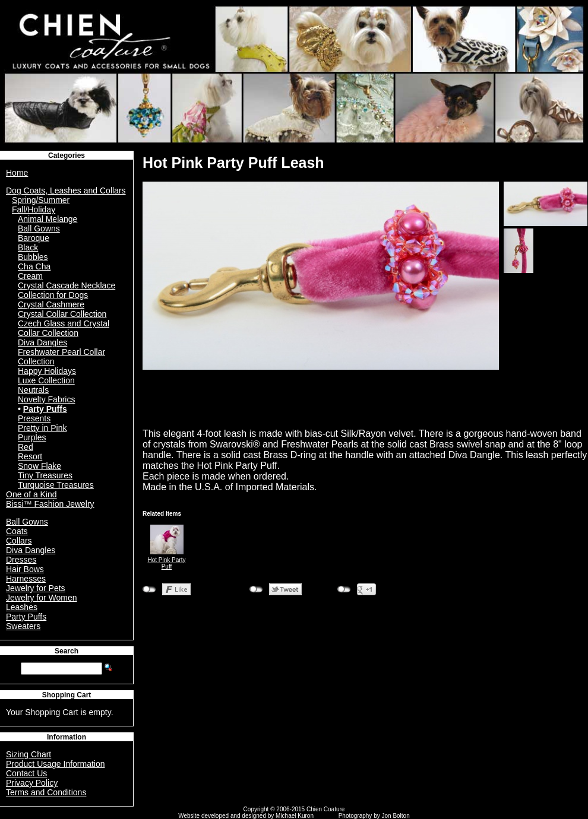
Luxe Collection (46, 380)
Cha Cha (34, 266)
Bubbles (33, 257)
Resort (30, 456)
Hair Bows (25, 569)
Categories (66, 155)
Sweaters (23, 626)
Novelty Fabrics (46, 399)
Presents (34, 418)
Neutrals (33, 390)
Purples (32, 437)
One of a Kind (31, 494)
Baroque (33, 238)
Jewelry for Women (41, 597)
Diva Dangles (42, 342)
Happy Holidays (47, 371)
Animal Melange (47, 219)
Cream (30, 276)
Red (25, 447)
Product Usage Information (55, 764)
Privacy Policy (32, 783)
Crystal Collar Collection (62, 314)
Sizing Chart (28, 754)
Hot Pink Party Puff (167, 563)
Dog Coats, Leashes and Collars (66, 190)
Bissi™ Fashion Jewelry (50, 504)
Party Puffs (45, 409)
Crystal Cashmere (51, 304)
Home (17, 172)
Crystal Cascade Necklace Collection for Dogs (66, 290)
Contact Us (26, 773)
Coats (17, 531)
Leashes (21, 607)
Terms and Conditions (46, 792)
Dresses (21, 559)
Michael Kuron (295, 815)
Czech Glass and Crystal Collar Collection (63, 328)
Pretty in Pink (42, 428)
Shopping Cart (66, 695)
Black (28, 247)
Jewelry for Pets (35, 588)
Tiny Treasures (45, 475)
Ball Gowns (39, 228)
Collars (19, 540)
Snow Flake (39, 466)
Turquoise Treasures (56, 485)
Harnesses (26, 578)
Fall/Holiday (33, 209)
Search (66, 651)
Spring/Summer (40, 200)
